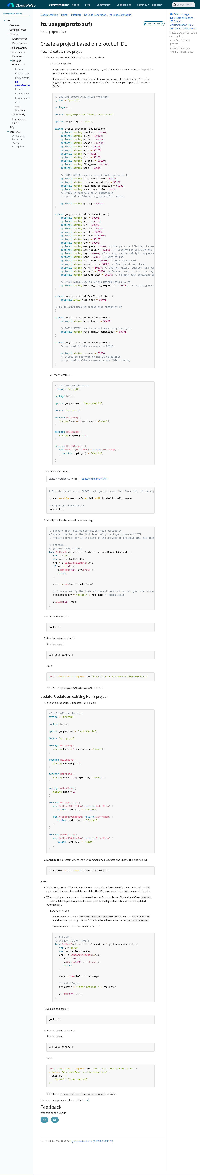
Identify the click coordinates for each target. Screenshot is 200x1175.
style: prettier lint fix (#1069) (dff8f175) (91, 1141)
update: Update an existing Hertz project (181, 49)
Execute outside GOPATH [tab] (63, 478)
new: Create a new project (180, 42)
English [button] (156, 4)
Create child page (181, 17)
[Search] (183, 4)
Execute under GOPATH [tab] (95, 478)
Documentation (49, 14)
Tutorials (76, 14)
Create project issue (183, 28)
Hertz (64, 14)
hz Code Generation (95, 14)
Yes (44, 1119)
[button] (59, 5)
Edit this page (179, 14)
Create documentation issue (182, 23)
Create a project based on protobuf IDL (183, 34)
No (55, 1119)
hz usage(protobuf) (120, 14)
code (87, 1100)
